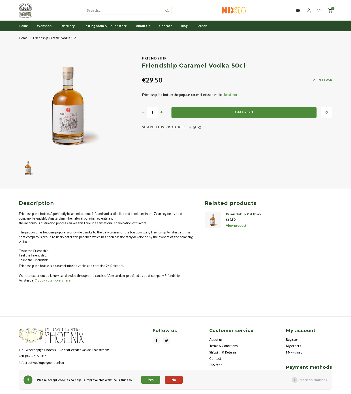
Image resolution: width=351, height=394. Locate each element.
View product (236, 229)
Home (23, 30)
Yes (151, 380)
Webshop (44, 30)
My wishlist (294, 356)
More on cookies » (313, 380)
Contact (165, 30)
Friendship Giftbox (243, 218)
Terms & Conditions (223, 350)
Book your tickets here (54, 284)
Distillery (67, 30)
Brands (202, 30)
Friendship (154, 62)
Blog (184, 30)
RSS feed (215, 369)
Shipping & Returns (223, 356)
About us (216, 343)
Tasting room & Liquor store (105, 30)
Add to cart (244, 116)
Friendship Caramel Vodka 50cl (55, 42)
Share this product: (163, 131)
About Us (143, 30)
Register (292, 343)
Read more (231, 99)
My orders (293, 350)
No (173, 380)
